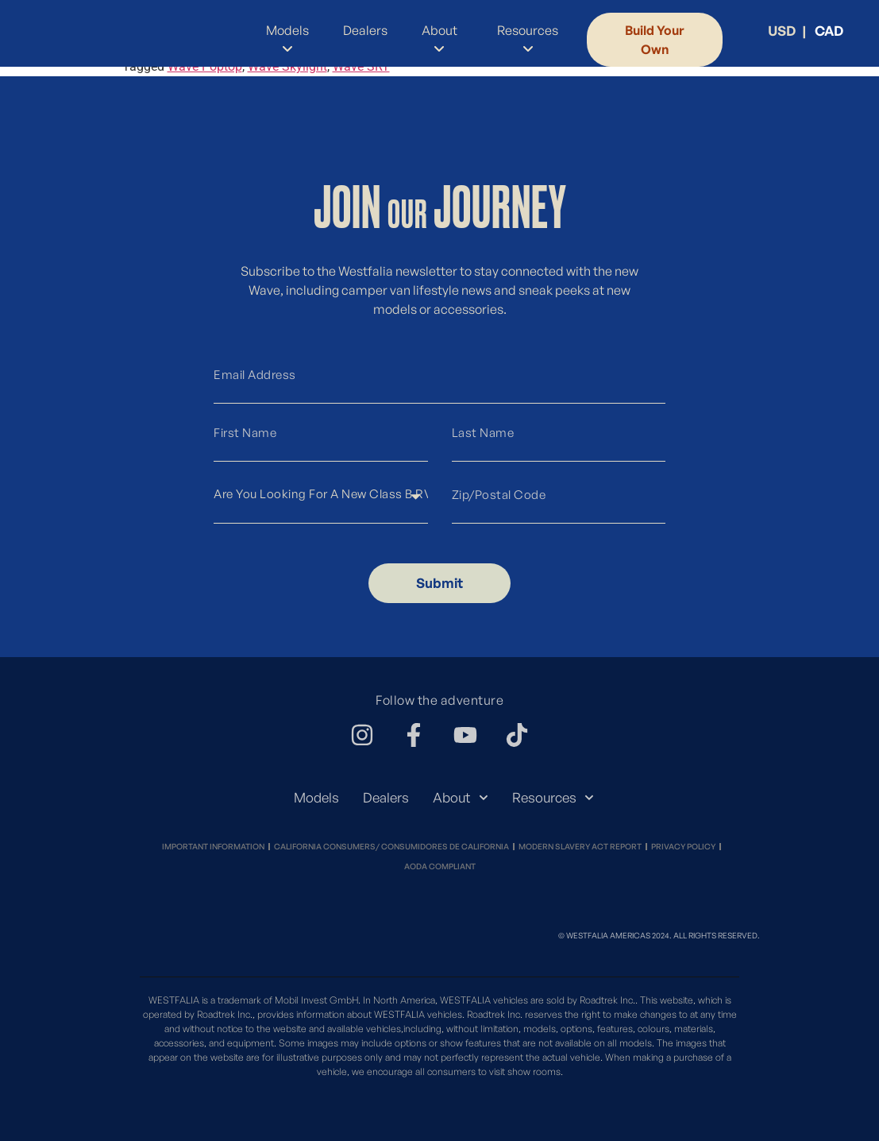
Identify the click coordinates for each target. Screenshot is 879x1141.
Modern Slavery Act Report (580, 846)
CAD (829, 30)
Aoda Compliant (440, 866)
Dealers (386, 797)
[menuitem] (284, 40)
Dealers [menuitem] (365, 30)
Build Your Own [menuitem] (654, 39)
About (460, 797)
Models (316, 797)
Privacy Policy (683, 846)
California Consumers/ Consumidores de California (391, 846)
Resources (553, 797)
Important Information (213, 846)
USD (782, 30)
